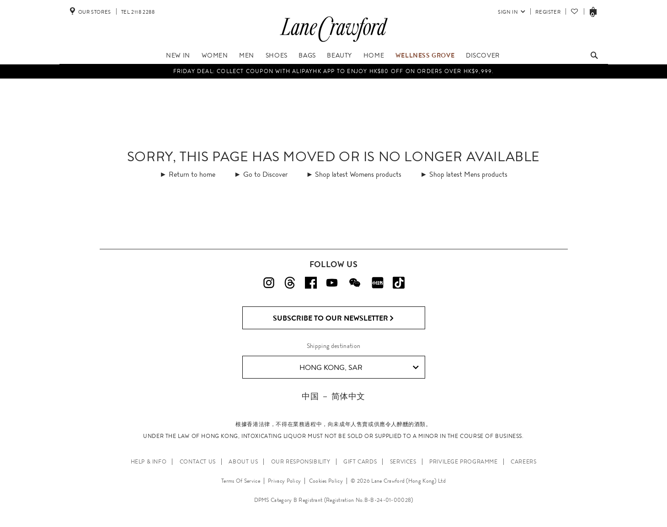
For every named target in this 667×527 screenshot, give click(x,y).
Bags (307, 55)
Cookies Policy (326, 481)
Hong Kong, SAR (359, 368)
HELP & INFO (149, 462)
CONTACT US (198, 462)
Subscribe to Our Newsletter (333, 318)
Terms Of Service (240, 481)
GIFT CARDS (360, 462)
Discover (483, 55)
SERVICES (403, 462)
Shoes (277, 55)
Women (215, 55)
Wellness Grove (424, 55)
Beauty (339, 55)
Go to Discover (265, 174)
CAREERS (523, 462)
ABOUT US (243, 462)
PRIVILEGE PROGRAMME (463, 462)
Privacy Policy (284, 481)
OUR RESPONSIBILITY (301, 462)
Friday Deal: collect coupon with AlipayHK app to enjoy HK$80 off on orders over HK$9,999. (333, 71)
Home (373, 55)
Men (246, 55)
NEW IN (178, 55)
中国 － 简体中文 (333, 396)
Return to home (192, 174)
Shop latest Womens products (358, 174)
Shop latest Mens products (468, 174)
